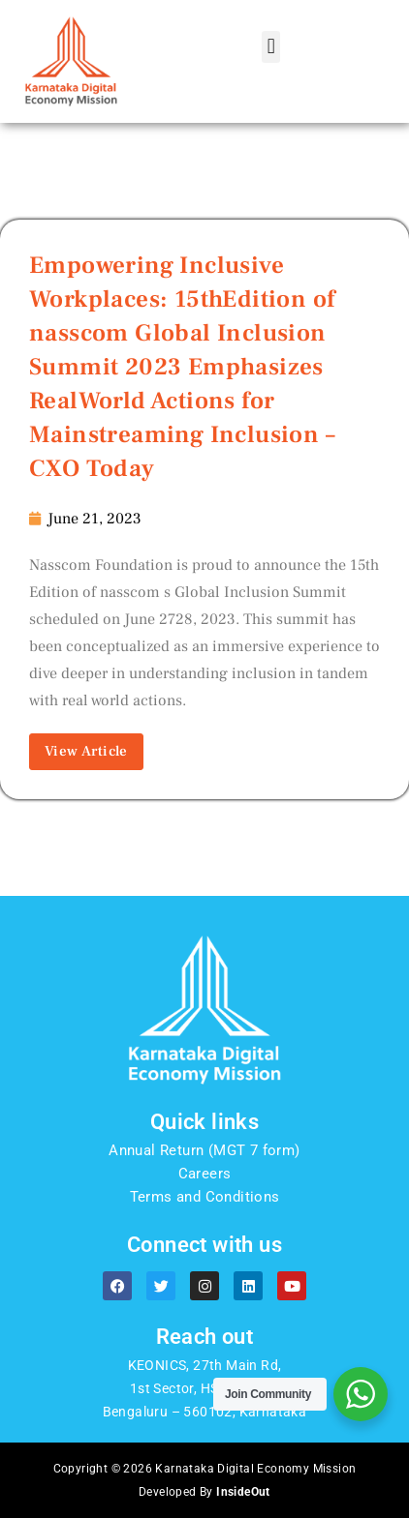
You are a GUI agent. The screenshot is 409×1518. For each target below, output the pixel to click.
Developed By (204, 1492)
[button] (271, 47)
